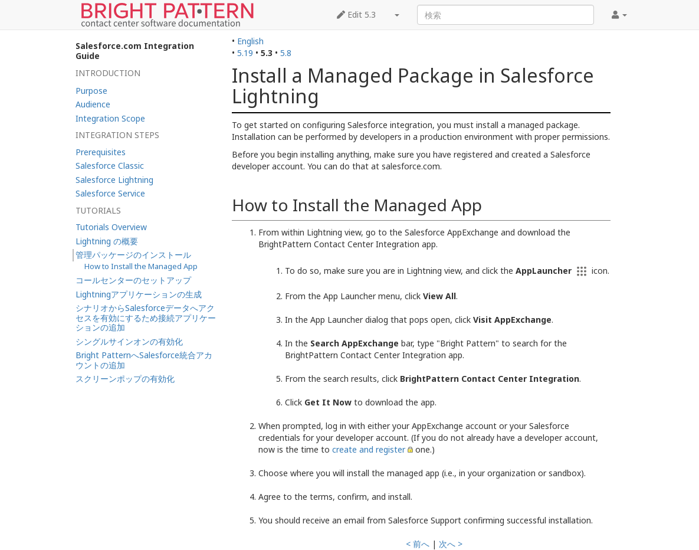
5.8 (285, 52)
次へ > (450, 543)
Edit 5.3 (356, 14)
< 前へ (417, 543)
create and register (368, 449)
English (250, 41)
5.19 (245, 52)
